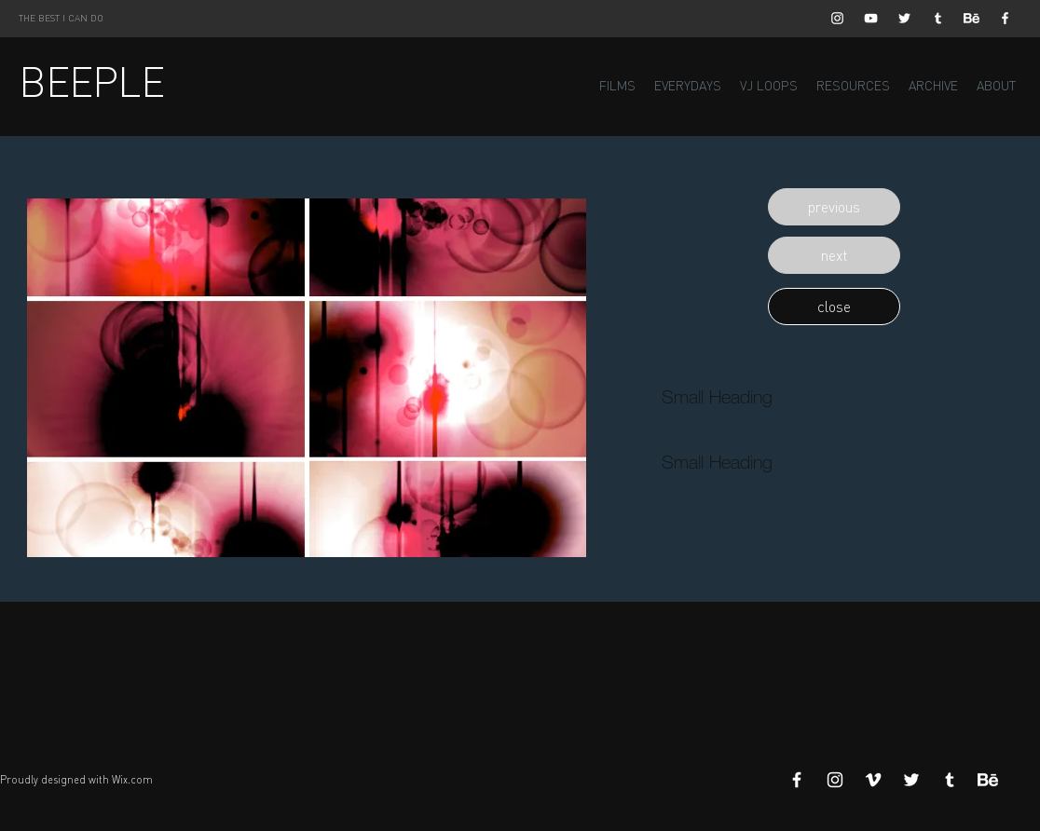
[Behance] (971, 18)
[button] (834, 206)
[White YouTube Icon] (871, 18)
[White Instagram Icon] (837, 18)
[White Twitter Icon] (904, 18)
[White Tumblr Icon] (938, 18)
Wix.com (132, 779)
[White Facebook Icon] (1005, 18)
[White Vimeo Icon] (873, 780)
